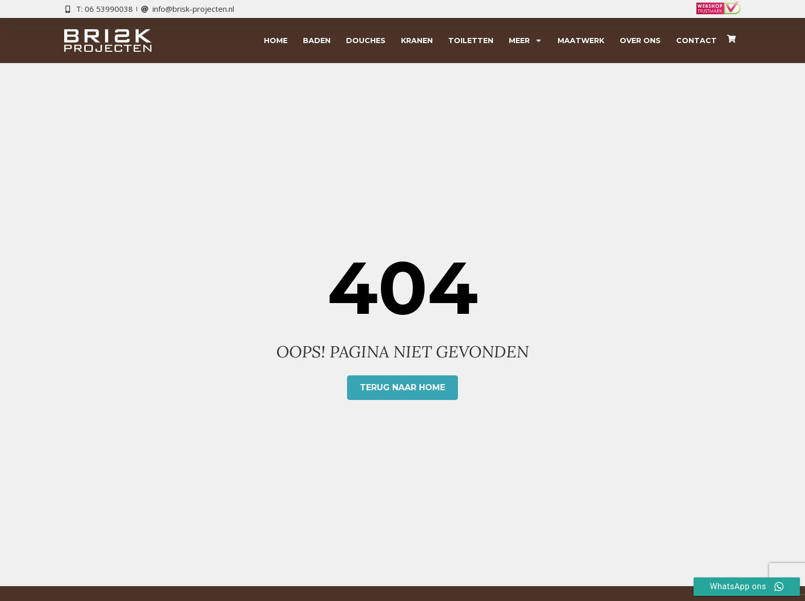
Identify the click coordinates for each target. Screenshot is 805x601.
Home (276, 40)
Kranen (417, 40)
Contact (696, 40)
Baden (317, 40)
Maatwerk (581, 40)
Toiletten (470, 40)
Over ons (640, 40)
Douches (366, 40)
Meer (525, 40)
